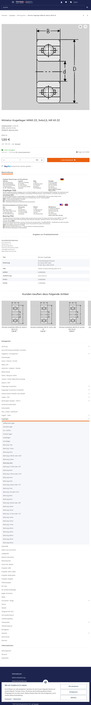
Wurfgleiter (5, 630)
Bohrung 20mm (8, 528)
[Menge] (20, 160)
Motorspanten (6, 561)
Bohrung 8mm (7, 495)
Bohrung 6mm (7, 481)
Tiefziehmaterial (7, 626)
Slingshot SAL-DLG (7, 611)
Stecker (4, 608)
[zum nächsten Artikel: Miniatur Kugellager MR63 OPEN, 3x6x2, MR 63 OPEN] (87, 15)
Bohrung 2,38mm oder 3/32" (12, 456)
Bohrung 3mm (13, 130)
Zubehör (4, 633)
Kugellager (5, 419)
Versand (17, 144)
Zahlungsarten (6, 651)
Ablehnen (73, 697)
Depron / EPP (6, 383)
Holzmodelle (6, 408)
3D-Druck (5, 346)
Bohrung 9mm (7, 499)
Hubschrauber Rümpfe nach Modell (13, 393)
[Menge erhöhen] (42, 160)
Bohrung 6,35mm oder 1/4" (12, 485)
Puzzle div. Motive (7, 564)
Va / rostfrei (7, 430)
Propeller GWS (6, 568)
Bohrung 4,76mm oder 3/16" (12, 474)
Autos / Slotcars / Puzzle (9, 361)
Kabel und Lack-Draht (9, 550)
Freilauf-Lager (7, 434)
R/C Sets (4, 586)
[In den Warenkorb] (3, 22)
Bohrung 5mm (7, 477)
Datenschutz (17, 699)
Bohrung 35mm (8, 539)
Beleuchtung (6, 372)
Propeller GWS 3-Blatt (9, 572)
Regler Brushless (7, 593)
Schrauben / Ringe (8, 601)
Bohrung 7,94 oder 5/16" (11, 492)
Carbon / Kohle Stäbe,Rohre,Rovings (13, 379)
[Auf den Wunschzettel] (85, 26)
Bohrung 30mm (8, 535)
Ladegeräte (5, 553)
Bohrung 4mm (7, 470)
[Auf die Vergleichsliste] (80, 26)
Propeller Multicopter (9, 575)
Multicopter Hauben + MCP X (11, 401)
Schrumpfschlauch (8, 615)
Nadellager (6, 438)
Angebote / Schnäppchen (10, 354)
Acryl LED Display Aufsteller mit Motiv (14, 350)
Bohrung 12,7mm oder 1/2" (12, 514)
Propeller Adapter (7, 579)
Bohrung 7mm (7, 488)
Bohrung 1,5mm (8, 448)
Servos (4, 604)
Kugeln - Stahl (6, 415)
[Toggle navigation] (13, 1)
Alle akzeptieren (73, 686)
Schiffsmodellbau (7, 619)
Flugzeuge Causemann (9, 386)
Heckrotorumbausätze (9, 404)
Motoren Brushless (8, 557)
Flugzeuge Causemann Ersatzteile (13, 390)
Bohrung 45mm (8, 543)
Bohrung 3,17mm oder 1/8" (12, 467)
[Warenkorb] (73, 2)
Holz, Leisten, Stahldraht (10, 412)
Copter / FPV (5, 397)
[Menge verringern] (4, 160)
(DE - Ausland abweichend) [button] (22, 152)
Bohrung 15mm (8, 521)
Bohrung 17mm (8, 524)
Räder (3, 597)
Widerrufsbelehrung (18, 678)
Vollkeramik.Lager (9, 423)
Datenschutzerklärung (19, 681)
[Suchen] (43, 7)
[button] (61, 2)
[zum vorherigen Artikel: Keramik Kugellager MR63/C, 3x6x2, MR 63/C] (83, 15)
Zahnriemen (6, 637)
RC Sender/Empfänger (9, 590)
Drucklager (6, 441)
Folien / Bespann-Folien (9, 375)
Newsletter (5, 658)
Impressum (8, 699)
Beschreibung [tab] (7, 172)
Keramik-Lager (8, 427)
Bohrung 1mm (7, 445)
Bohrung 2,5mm (8, 459)
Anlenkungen (6, 357)
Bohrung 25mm (8, 532)
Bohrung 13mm (8, 517)
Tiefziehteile (6, 622)
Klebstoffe (5, 546)
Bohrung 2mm (7, 452)
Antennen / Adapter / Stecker (11, 368)
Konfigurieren (73, 692)
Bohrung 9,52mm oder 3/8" (12, 503)
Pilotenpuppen (6, 582)
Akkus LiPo (5, 365)
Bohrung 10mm (8, 506)
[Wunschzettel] (66, 2)
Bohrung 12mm (8, 510)
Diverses (4, 640)
